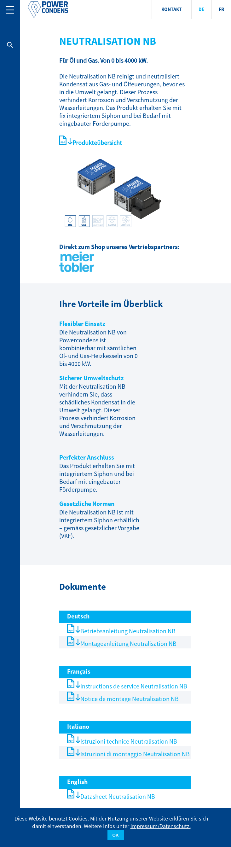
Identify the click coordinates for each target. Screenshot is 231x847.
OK (116, 835)
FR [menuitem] (221, 9)
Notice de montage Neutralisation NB (129, 699)
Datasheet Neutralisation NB (117, 797)
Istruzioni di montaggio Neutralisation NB (135, 754)
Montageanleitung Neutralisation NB (128, 644)
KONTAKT (171, 9)
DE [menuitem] (202, 9)
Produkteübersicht (97, 143)
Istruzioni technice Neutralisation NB (128, 741)
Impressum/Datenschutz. (160, 826)
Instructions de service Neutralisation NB (133, 686)
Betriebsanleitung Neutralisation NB (128, 631)
